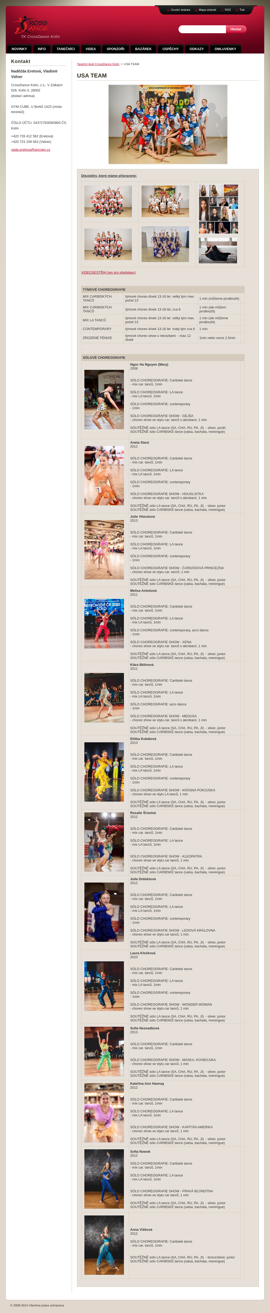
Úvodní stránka (180, 9)
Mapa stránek (207, 9)
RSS (228, 9)
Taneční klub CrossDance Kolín (98, 64)
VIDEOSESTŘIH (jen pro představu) (108, 272)
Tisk (242, 9)
